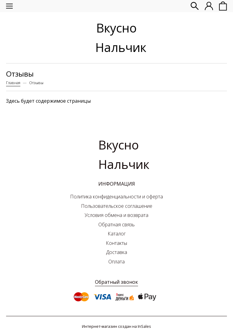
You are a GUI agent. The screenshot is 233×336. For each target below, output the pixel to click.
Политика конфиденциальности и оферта (116, 196)
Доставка (116, 252)
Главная (13, 82)
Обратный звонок (116, 282)
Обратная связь (116, 224)
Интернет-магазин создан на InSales (116, 326)
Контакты (116, 243)
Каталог (117, 233)
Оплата (116, 261)
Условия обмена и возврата (116, 215)
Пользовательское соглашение (116, 206)
